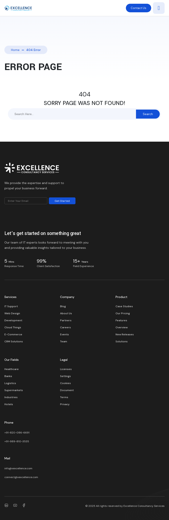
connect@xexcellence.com (21, 477)
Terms (64, 397)
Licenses (66, 369)
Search (148, 114)
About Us (66, 313)
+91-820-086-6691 (16, 432)
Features (121, 320)
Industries (11, 397)
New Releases (125, 334)
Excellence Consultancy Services (144, 506)
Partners (66, 320)
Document (67, 390)
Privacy (65, 404)
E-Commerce (13, 334)
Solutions (122, 341)
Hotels (8, 404)
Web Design (12, 313)
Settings (65, 376)
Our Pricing (123, 313)
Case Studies (124, 306)
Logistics (10, 383)
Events (64, 334)
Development (13, 320)
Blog (63, 306)
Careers (65, 327)
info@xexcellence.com (18, 468)
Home (15, 50)
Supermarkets (13, 390)
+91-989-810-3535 (16, 441)
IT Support (11, 306)
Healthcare (11, 369)
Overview (122, 327)
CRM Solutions (13, 341)
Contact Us (138, 8)
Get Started (62, 201)
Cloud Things (12, 327)
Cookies (65, 383)
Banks (8, 376)
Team (63, 341)
